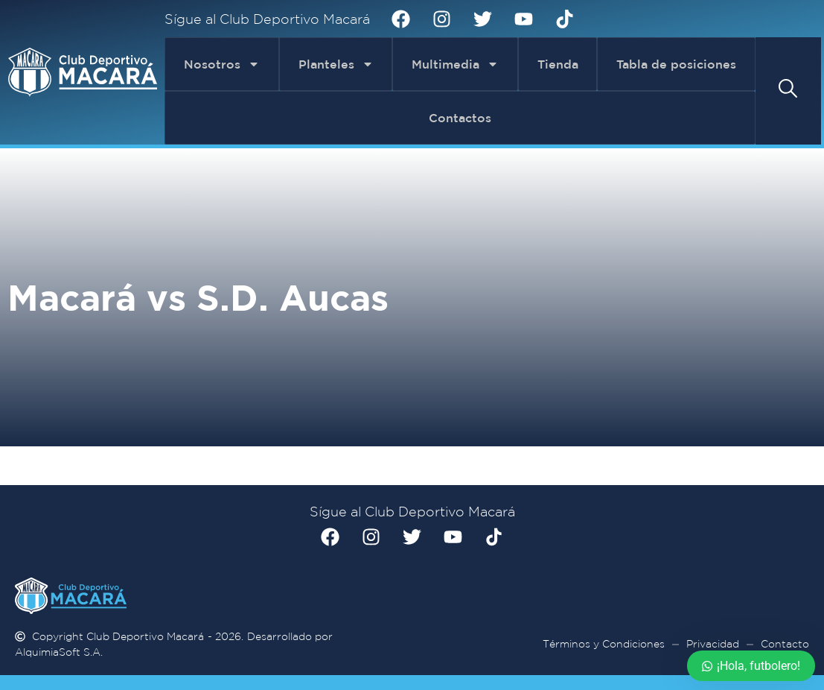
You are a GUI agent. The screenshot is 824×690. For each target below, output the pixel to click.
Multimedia (455, 64)
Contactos (460, 117)
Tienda (557, 64)
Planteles (336, 64)
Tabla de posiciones (676, 64)
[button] (788, 88)
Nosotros (222, 64)
